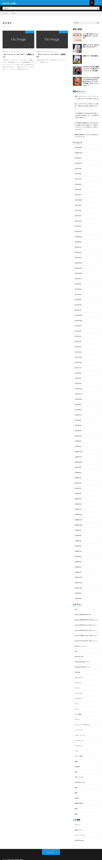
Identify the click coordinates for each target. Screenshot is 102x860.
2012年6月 (78, 331)
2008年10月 (78, 523)
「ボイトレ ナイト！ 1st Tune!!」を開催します (52, 57)
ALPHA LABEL (19, 855)
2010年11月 (78, 394)
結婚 (76, 805)
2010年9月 (78, 404)
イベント (29, 34)
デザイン (77, 717)
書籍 (76, 789)
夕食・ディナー (80, 774)
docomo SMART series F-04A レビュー (87, 634)
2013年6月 (78, 285)
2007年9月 (78, 590)
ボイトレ (20, 53)
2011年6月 (78, 373)
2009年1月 (78, 507)
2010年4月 (78, 430)
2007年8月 (78, 595)
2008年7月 (78, 538)
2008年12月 (78, 513)
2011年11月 (78, 362)
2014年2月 (78, 254)
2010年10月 (78, 399)
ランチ (77, 748)
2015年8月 (78, 207)
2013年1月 (78, 311)
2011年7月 (78, 368)
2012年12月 (78, 316)
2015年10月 (78, 202)
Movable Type (79, 655)
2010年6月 (78, 419)
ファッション (79, 727)
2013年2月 (78, 306)
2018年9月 (78, 161)
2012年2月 (78, 347)
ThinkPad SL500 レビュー (83, 660)
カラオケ (15, 53)
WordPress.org (79, 836)
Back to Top (51, 848)
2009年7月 (78, 476)
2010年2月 (78, 440)
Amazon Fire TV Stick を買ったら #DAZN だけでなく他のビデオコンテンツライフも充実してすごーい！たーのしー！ (91, 83)
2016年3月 (78, 197)
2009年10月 (78, 461)
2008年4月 (78, 554)
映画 (76, 784)
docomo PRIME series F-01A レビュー (86, 624)
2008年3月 (78, 559)
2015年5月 (78, 218)
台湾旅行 (77, 763)
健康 (76, 758)
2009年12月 (78, 450)
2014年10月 (78, 238)
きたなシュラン (80, 676)
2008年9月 (78, 528)
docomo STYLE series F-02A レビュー (86, 639)
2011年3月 (78, 383)
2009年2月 (78, 502)
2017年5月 (78, 171)
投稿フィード (79, 826)
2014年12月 (78, 233)
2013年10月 (78, 275)
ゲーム (77, 707)
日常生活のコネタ (80, 779)
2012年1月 (78, 352)
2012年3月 (78, 342)
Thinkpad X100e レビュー (83, 665)
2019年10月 (78, 150)
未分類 (77, 795)
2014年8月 (78, 243)
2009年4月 (78, 492)
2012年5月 (78, 337)
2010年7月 (78, 414)
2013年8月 (78, 280)
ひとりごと (78, 681)
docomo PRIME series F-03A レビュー (86, 629)
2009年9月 (78, 466)
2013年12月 (78, 264)
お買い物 (77, 670)
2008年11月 (78, 518)
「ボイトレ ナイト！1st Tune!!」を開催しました (18, 57)
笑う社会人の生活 (93, 100)
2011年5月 (78, 378)
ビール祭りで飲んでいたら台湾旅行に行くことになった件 (90, 37)
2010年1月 (78, 445)
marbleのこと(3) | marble (82, 121)
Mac (76, 650)
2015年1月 (78, 228)
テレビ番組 (78, 712)
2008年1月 (78, 569)
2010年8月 (78, 409)
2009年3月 (78, 497)
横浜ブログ (95, 109)
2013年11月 (78, 269)
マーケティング (80, 738)
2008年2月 (78, 564)
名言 (76, 769)
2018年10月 (78, 156)
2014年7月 (78, 249)
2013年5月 (78, 290)
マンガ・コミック (80, 732)
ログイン (77, 821)
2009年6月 (78, 481)
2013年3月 (78, 300)
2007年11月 (78, 580)
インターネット (80, 691)
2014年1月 (78, 259)
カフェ (77, 701)
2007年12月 (78, 575)
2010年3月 (78, 435)
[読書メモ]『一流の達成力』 (91, 57)
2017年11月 (78, 166)
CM (76, 606)
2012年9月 (78, 326)
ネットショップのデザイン (83, 722)
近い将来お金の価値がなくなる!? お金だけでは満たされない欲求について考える (87, 128)
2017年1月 (78, 181)
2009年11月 (78, 456)
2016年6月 (78, 192)
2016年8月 (78, 187)
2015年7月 (78, 212)
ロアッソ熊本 (79, 753)
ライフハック (79, 743)
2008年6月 (78, 544)
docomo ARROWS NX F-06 (83, 611)
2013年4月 (78, 295)
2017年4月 (78, 176)
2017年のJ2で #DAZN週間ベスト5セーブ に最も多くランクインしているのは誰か (91, 70)
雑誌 (76, 810)
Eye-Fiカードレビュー (81, 644)
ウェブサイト (79, 696)
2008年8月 (78, 533)
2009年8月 (78, 471)
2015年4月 (78, 223)
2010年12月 (78, 388)
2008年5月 (78, 549)
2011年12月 (78, 357)
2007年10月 (78, 585)
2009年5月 (78, 487)
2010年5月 (78, 425)
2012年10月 (78, 321)
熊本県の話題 (79, 800)
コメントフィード (80, 831)
